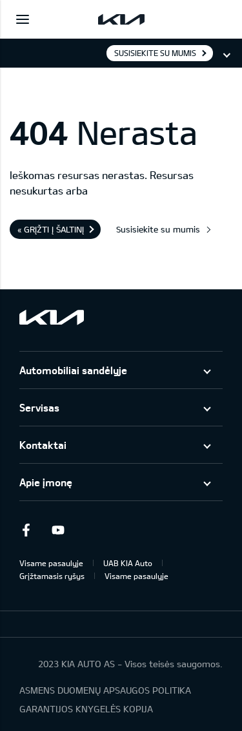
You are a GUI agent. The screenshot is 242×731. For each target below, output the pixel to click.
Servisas (39, 407)
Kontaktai (42, 445)
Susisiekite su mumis (155, 52)
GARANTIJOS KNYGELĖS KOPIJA (86, 708)
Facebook (25, 530)
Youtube (58, 530)
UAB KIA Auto (127, 562)
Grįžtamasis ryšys (52, 575)
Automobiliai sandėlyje (73, 370)
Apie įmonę (45, 482)
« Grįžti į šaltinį (50, 229)
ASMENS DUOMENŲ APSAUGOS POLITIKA (105, 690)
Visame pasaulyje (51, 562)
